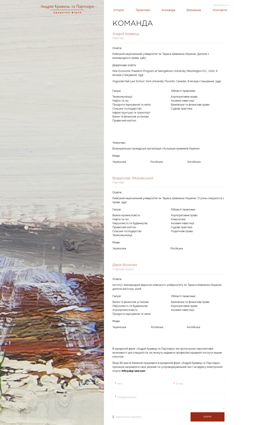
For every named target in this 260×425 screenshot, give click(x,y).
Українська (220, 5)
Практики (143, 10)
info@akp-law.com (133, 370)
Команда (168, 10)
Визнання (194, 10)
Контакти (220, 10)
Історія (118, 10)
